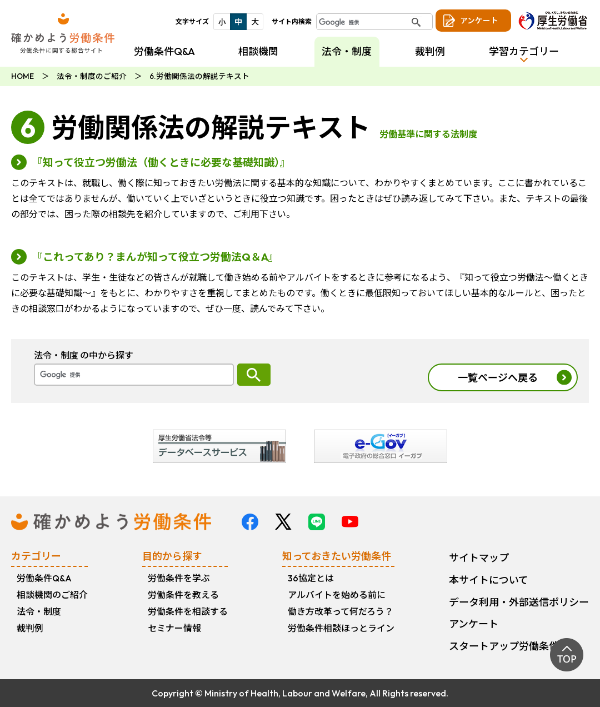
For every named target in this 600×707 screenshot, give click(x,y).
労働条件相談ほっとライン (341, 628)
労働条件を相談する (188, 611)
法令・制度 (39, 611)
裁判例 (430, 51)
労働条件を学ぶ (179, 578)
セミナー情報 (174, 628)
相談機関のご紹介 (52, 594)
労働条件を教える (183, 594)
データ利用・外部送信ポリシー (519, 602)
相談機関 (258, 51)
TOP (566, 654)
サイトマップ (479, 557)
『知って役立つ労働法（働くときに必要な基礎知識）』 (161, 162)
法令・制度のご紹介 (92, 76)
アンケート (479, 21)
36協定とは (311, 578)
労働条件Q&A (164, 51)
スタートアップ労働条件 (504, 646)
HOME (22, 76)
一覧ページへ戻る (498, 377)
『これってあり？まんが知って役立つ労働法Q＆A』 (155, 256)
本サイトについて (488, 580)
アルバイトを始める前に (337, 594)
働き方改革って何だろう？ (340, 611)
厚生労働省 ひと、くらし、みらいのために (553, 20)
